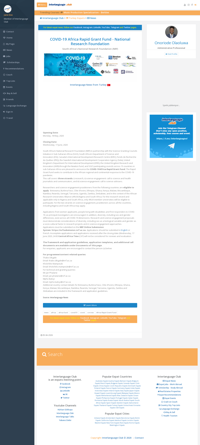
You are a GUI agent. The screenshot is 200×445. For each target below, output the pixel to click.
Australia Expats (102, 381)
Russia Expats (113, 400)
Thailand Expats (105, 405)
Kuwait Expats (100, 393)
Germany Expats (123, 388)
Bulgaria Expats (117, 383)
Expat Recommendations (169, 394)
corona (90, 312)
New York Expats (112, 423)
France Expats (111, 388)
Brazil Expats (105, 383)
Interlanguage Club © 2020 (117, 437)
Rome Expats (134, 423)
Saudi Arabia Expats (126, 400)
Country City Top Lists (169, 405)
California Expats (107, 420)
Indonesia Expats (101, 391)
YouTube (106, 27)
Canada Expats (129, 383)
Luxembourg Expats (113, 393)
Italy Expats (124, 391)
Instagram (87, 27)
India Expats (135, 388)
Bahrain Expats (126, 381)
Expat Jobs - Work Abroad (169, 384)
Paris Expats (124, 423)
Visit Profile (171, 54)
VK (65, 394)
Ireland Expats (114, 391)
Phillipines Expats (108, 398)
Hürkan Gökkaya (65, 409)
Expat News (169, 381)
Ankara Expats (99, 418)
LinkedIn (97, 27)
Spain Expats (111, 403)
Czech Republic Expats (118, 386)
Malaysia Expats (128, 393)
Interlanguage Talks (65, 416)
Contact (139, 437)
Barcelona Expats (128, 418)
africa (53, 312)
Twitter (127, 27)
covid (82, 312)
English (124, 230)
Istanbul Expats (121, 420)
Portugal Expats (122, 398)
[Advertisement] (90, 109)
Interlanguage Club (52, 18)
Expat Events (169, 398)
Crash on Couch (169, 401)
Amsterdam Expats (113, 418)
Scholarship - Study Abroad (169, 387)
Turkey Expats (75, 18)
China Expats (104, 386)
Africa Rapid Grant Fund (106, 312)
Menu (42, 4)
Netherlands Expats (108, 395)
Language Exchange (169, 409)
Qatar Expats (133, 398)
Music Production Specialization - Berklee (86, 12)
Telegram (115, 27)
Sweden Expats (122, 403)
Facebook (78, 27)
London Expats (133, 420)
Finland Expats (100, 388)
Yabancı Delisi (65, 420)
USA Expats (119, 408)
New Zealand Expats (125, 395)
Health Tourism (169, 415)
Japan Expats (134, 391)
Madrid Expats (100, 423)
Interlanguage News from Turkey (90, 84)
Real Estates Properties (169, 391)
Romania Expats (101, 400)
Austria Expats (113, 381)
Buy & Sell (169, 412)
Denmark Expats (134, 386)
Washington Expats (117, 425)
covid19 (74, 312)
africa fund (63, 312)
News (91, 18)
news (46, 312)
